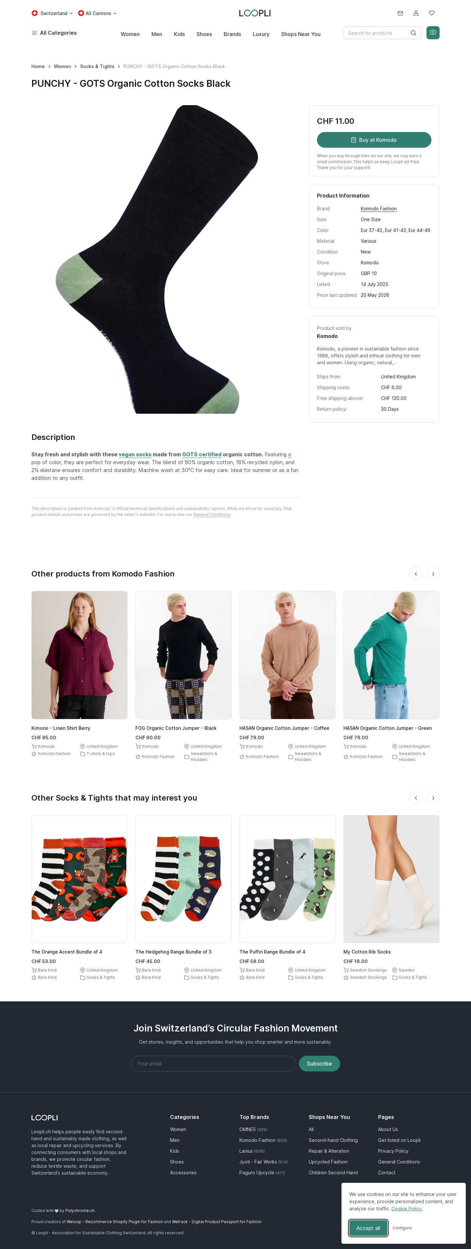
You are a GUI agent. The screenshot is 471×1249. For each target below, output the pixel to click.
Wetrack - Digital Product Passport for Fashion (216, 1221)
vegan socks (135, 454)
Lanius (252, 1151)
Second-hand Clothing (333, 1140)
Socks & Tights (97, 66)
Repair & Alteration (329, 1151)
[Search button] (413, 32)
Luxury (261, 34)
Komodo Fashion (379, 208)
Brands (232, 34)
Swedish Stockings (368, 970)
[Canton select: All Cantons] (97, 13)
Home (38, 66)
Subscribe (319, 1063)
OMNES (253, 1129)
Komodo (370, 262)
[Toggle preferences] (402, 1228)
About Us (388, 1129)
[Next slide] (433, 573)
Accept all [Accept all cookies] (368, 1228)
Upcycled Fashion (328, 1161)
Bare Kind (47, 970)
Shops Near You (301, 34)
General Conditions (212, 514)
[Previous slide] (416, 573)
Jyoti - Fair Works (263, 1161)
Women (130, 34)
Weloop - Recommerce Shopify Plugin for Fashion (115, 1221)
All (311, 1129)
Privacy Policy (393, 1151)
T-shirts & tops (101, 753)
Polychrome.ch (80, 1210)
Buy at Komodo (374, 140)
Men (156, 34)
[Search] (382, 32)
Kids (179, 34)
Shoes (204, 34)
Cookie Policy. (407, 1208)
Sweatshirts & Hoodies (204, 756)
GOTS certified (201, 454)
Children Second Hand (333, 1172)
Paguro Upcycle (262, 1172)
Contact (386, 1172)
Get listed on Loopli (399, 1140)
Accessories (183, 1172)
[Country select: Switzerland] (52, 13)
